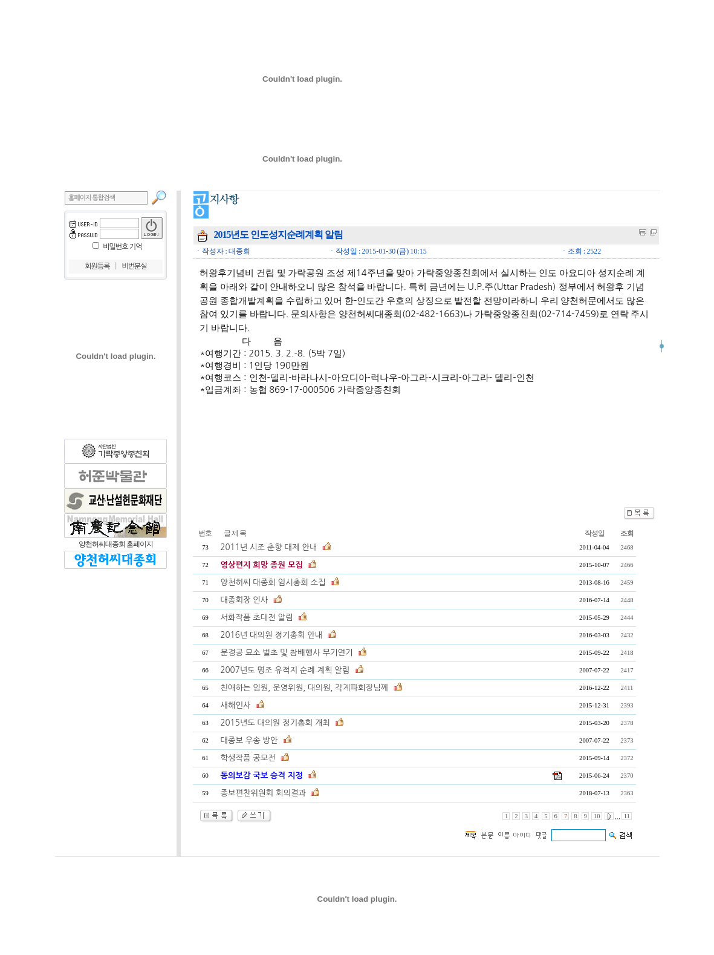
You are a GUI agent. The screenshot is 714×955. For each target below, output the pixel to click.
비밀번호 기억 (122, 247)
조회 (627, 533)
